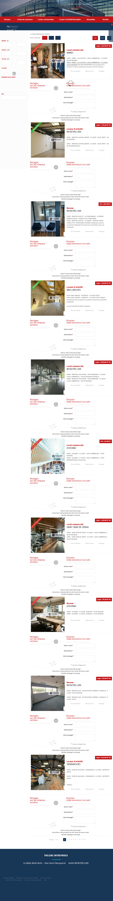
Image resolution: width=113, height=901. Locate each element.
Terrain (5, 59)
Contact (107, 4)
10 (84, 839)
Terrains (106, 19)
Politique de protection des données (27, 878)
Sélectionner (88, 71)
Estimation (100, 4)
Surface (6, 50)
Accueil (71, 4)
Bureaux (7, 19)
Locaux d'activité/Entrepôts (70, 19)
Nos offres (78, 4)
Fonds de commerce (25, 19)
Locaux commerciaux (46, 19)
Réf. (3, 94)
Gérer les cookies (45, 878)
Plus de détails (75, 71)
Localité (4, 68)
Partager (99, 71)
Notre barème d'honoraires (14, 880)
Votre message (68, 102)
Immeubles (91, 19)
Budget (4, 40)
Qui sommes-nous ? (89, 4)
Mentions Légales (8, 878)
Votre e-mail (68, 92)
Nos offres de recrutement (33, 880)
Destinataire (68, 97)
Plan (45, 880)
